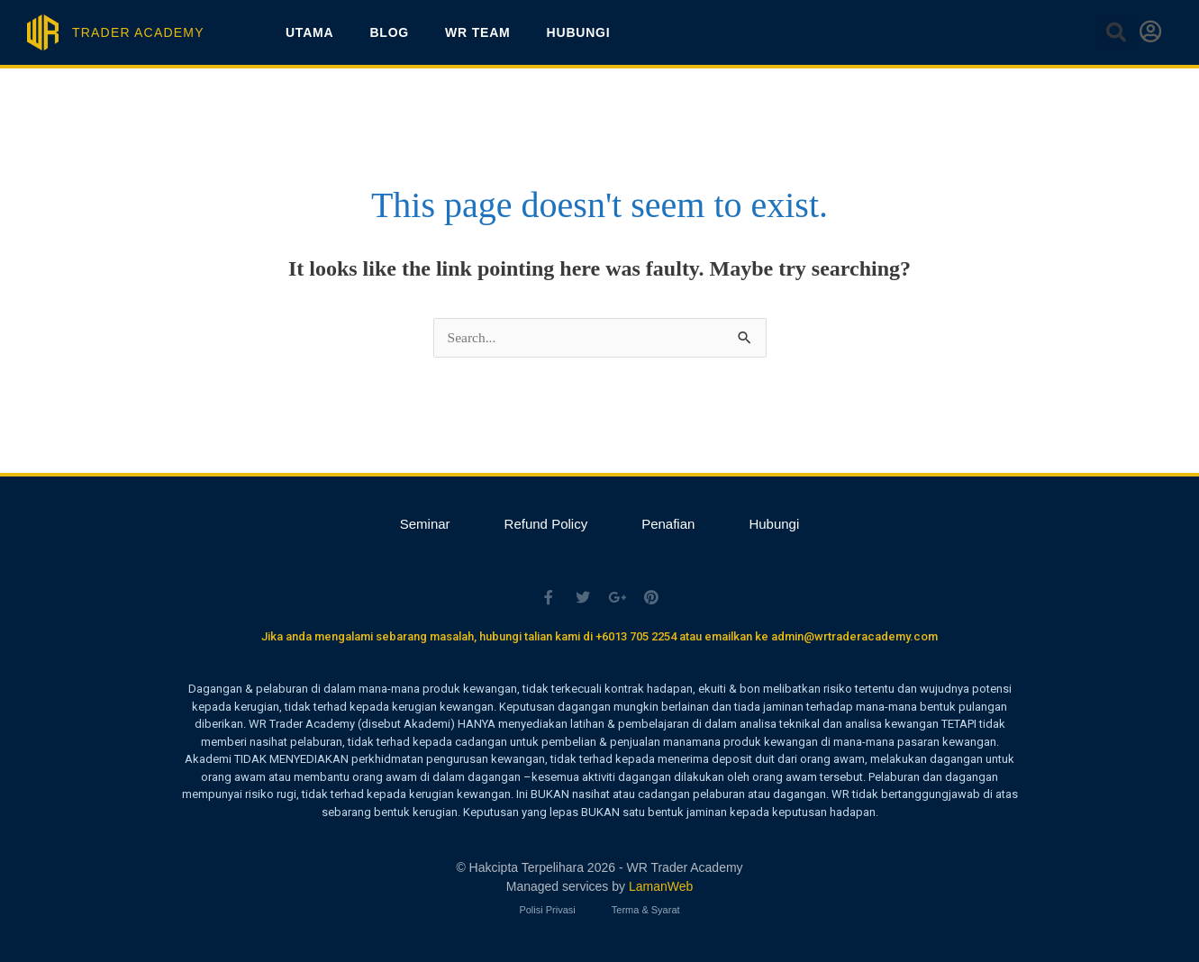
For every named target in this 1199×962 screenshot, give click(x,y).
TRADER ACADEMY (138, 32)
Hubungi (579, 32)
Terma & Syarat (646, 908)
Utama (310, 32)
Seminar (425, 523)
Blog (389, 32)
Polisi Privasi (547, 908)
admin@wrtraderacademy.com (854, 636)
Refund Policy (546, 523)
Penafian (668, 523)
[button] (1116, 32)
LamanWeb (661, 885)
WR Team (477, 32)
